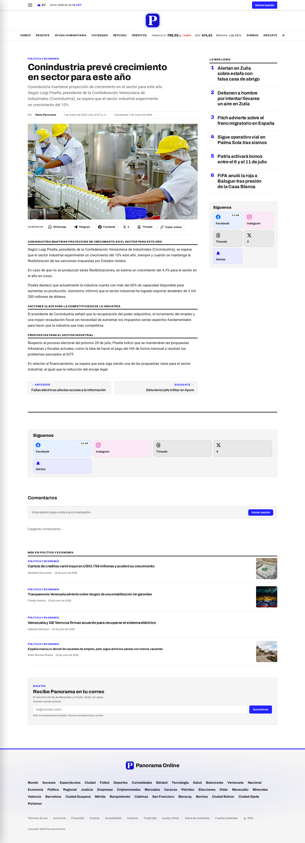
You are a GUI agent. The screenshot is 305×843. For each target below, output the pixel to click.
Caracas (170, 789)
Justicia (87, 789)
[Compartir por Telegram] (82, 227)
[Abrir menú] (30, 5)
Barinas (202, 796)
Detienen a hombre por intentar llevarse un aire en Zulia (238, 98)
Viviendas (103, 35)
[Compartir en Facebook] (106, 227)
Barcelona (53, 796)
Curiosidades (142, 782)
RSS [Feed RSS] (248, 818)
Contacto (132, 818)
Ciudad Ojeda (248, 796)
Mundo (33, 782)
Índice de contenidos (197, 818)
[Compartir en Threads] (145, 227)
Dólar (224, 789)
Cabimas (141, 796)
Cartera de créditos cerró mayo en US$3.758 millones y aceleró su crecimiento (91, 566)
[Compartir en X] (126, 227)
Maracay (185, 796)
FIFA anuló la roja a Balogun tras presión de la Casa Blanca (239, 181)
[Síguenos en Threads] (228, 238)
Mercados (152, 789)
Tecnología (180, 782)
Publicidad (150, 818)
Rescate (46, 35)
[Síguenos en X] (259, 238)
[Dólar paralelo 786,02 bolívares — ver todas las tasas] (200, 35)
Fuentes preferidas (226, 818)
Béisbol (162, 782)
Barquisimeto (120, 796)
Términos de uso (38, 818)
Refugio (123, 35)
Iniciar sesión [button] (264, 5)
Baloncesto (214, 782)
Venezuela (235, 782)
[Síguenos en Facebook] (228, 220)
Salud (197, 782)
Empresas (105, 789)
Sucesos (48, 782)
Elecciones (206, 789)
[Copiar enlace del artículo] (171, 227)
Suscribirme (260, 709)
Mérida (100, 796)
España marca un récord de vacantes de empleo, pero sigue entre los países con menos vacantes (95, 649)
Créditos (143, 35)
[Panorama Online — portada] (152, 20)
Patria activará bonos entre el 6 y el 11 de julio (242, 159)
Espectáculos (70, 782)
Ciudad (90, 782)
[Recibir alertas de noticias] (228, 256)
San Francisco (163, 796)
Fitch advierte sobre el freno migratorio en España (246, 120)
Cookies (95, 818)
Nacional (254, 782)
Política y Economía (43, 58)
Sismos (28, 35)
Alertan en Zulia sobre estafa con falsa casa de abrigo (239, 74)
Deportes (121, 782)
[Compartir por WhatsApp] (57, 227)
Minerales (260, 789)
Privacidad (77, 818)
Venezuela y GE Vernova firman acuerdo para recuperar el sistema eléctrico (92, 623)
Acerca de (59, 818)
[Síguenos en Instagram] (259, 220)
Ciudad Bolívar (223, 796)
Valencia (34, 796)
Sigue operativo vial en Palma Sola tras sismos (242, 140)
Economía (35, 789)
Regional (70, 789)
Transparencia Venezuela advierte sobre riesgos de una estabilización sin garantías (90, 594)
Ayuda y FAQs (170, 818)
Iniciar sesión (260, 512)
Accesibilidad (113, 818)
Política (53, 789)
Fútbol (104, 782)
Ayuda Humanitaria (74, 35)
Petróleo (187, 789)
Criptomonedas (128, 789)
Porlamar (35, 803)
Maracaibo (240, 789)
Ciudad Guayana (78, 796)
